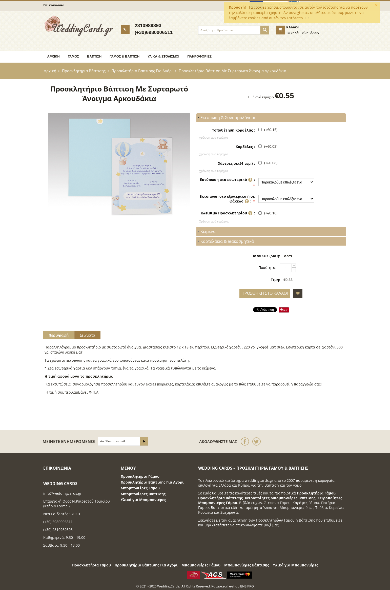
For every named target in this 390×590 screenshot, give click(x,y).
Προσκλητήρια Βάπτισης (84, 70)
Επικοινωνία (53, 5)
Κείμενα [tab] (206, 231)
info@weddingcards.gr (62, 493)
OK (307, 17)
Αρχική (53, 56)
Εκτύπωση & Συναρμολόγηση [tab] (226, 117)
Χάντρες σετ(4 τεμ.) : (236, 163)
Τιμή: (275, 279)
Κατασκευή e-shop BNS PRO (232, 586)
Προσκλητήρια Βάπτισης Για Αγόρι (142, 70)
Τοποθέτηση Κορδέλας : (233, 130)
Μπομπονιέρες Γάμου (140, 488)
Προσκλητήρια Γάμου (140, 476)
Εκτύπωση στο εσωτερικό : (227, 180)
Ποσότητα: (267, 267)
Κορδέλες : (245, 146)
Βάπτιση (94, 56)
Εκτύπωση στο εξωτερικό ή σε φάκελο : (227, 199)
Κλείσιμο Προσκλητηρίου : (228, 213)
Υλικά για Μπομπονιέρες (143, 499)
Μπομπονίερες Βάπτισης (143, 493)
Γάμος (73, 56)
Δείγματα (87, 335)
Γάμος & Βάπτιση (124, 56)
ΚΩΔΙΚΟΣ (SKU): (266, 255)
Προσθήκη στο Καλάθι (264, 293)
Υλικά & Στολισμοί (163, 56)
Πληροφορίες (199, 56)
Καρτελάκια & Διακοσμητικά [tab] (225, 241)
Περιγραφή (59, 335)
